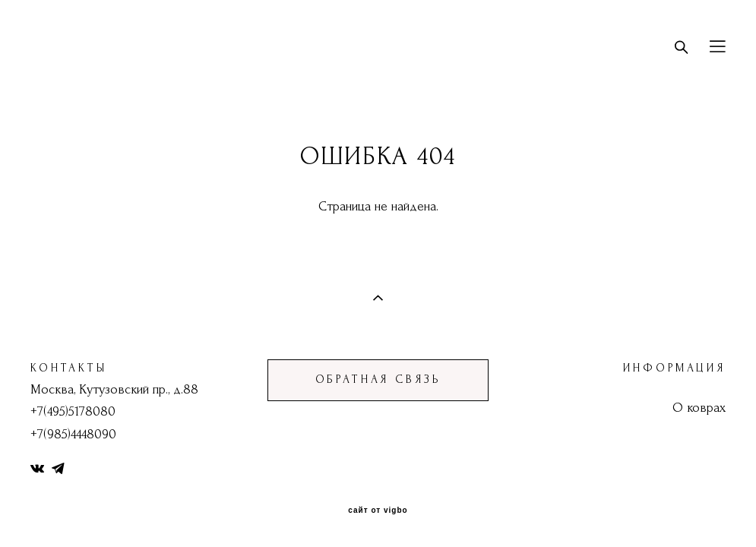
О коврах (699, 407)
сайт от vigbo (377, 510)
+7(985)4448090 (73, 434)
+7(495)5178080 (72, 411)
